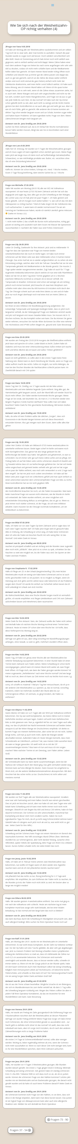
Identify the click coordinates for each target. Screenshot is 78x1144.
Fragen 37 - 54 (18, 1130)
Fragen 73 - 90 (59, 1119)
